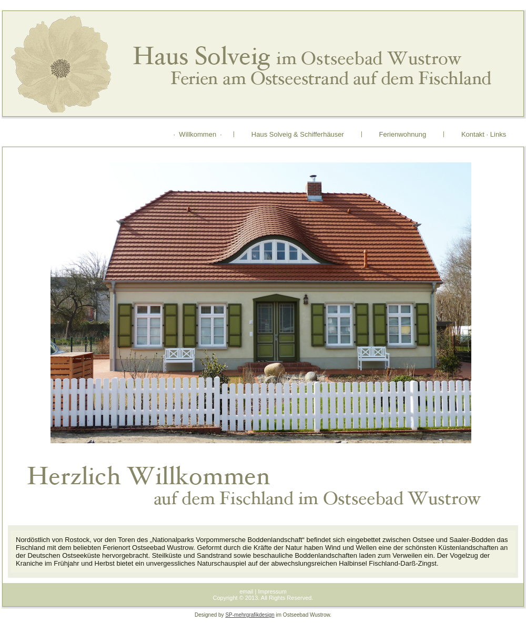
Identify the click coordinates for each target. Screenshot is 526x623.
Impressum (272, 591)
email (246, 591)
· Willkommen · (198, 134)
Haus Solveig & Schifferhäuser (298, 134)
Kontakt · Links (484, 134)
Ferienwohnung (402, 134)
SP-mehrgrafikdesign (249, 615)
